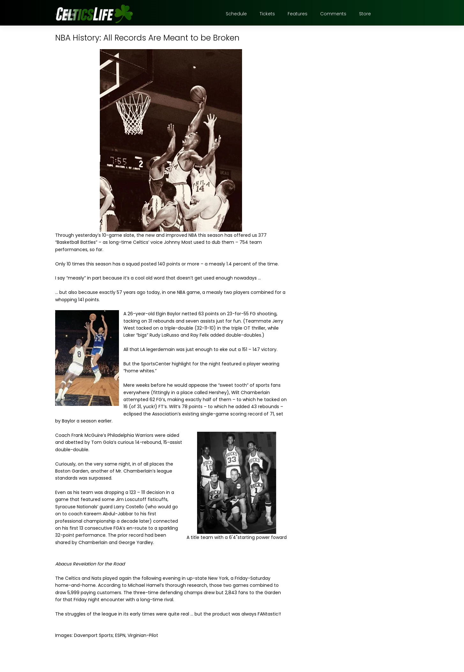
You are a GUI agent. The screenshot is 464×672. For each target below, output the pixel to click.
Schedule (236, 14)
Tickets (267, 14)
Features (297, 14)
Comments (333, 14)
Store (365, 14)
